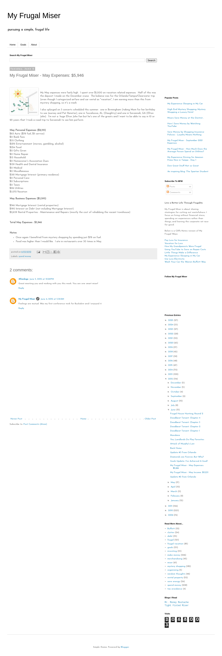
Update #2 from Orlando (183, 477)
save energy (173, 581)
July (173, 405)
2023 (171, 329)
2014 (170, 370)
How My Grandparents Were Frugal (183, 246)
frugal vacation (175, 544)
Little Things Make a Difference (181, 253)
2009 (171, 515)
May (173, 482)
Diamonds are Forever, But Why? (187, 457)
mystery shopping (176, 566)
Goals (23, 44)
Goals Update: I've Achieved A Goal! (189, 461)
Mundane (175, 435)
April (173, 487)
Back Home (176, 448)
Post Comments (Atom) (35, 424)
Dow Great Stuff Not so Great (183, 166)
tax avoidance (174, 589)
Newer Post (16, 419)
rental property (175, 578)
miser (170, 563)
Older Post (150, 419)
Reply (21, 288)
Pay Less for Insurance (176, 240)
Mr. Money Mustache (177, 602)
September (177, 396)
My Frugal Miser (33, 15)
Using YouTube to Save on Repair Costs (185, 249)
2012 (171, 379)
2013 (170, 374)
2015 (170, 365)
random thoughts (176, 574)
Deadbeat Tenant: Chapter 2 (185, 427)
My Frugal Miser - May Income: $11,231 (189, 472)
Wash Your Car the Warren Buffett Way (185, 262)
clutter (170, 532)
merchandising (174, 559)
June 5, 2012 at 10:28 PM (41, 279)
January (175, 500)
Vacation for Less (174, 243)
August (175, 401)
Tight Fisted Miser (177, 605)
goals (170, 547)
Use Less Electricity (174, 259)
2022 (171, 334)
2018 (170, 352)
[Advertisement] (83, 390)
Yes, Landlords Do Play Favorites (187, 439)
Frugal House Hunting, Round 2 (186, 414)
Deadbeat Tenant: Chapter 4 (185, 418)
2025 (171, 320)
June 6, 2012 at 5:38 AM (52, 299)
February (175, 496)
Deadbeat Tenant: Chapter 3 (185, 422)
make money (173, 555)
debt (169, 536)
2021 (171, 338)
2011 (170, 506)
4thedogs (23, 279)
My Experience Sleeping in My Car (185, 104)
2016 (170, 361)
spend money (24, 256)
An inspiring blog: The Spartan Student (187, 171)
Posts (171, 187)
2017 (170, 356)
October (175, 392)
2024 (171, 325)
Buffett (171, 529)
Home (13, 44)
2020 (171, 343)
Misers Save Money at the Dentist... (185, 118)
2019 (170, 347)
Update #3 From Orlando (183, 452)
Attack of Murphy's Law (182, 444)
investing (172, 551)
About (34, 44)
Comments (173, 192)
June (173, 410)
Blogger (125, 647)
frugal (170, 540)
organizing (173, 570)
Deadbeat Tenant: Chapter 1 (185, 431)
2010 (171, 510)
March (174, 491)
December (176, 383)
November (176, 387)
